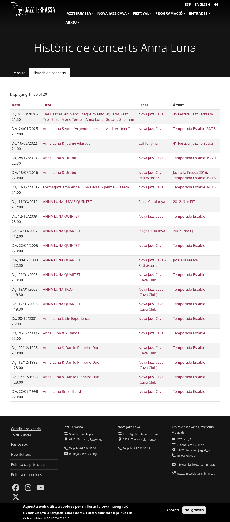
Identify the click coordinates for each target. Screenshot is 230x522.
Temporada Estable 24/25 (194, 128)
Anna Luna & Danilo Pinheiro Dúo (71, 362)
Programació (169, 13)
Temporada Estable (189, 216)
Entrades (198, 13)
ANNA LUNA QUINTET (61, 216)
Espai (143, 104)
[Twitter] (15, 498)
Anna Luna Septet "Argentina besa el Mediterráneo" (86, 128)
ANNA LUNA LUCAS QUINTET (67, 201)
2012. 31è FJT (184, 201)
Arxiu (71, 22)
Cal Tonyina (148, 143)
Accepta (173, 511)
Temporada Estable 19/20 (194, 157)
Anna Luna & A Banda (61, 333)
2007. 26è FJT (184, 230)
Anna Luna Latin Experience (66, 318)
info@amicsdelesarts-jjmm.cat (195, 465)
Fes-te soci (20, 444)
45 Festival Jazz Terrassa (193, 114)
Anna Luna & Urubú (59, 157)
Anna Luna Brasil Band (62, 391)
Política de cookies (26, 474)
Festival (141, 13)
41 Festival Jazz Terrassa (193, 143)
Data (16, 104)
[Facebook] (15, 489)
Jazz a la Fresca (185, 260)
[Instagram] (28, 489)
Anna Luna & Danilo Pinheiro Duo (71, 347)
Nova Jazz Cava (112, 13)
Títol (47, 104)
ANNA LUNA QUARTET (61, 230)
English (202, 4)
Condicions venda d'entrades (26, 431)
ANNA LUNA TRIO (58, 289)
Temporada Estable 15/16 (194, 177)
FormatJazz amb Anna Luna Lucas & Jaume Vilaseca (86, 187)
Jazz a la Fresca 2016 (190, 172)
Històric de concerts (49, 72)
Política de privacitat (28, 464)
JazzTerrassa (78, 13)
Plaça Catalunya (152, 201)
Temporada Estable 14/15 (194, 187)
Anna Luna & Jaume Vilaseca (67, 143)
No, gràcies (194, 511)
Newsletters (21, 454)
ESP (188, 4)
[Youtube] (40, 489)
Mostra (19, 72)
